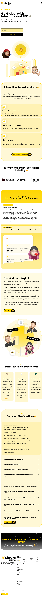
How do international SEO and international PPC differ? (18, 484)
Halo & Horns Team (21, 379)
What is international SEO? (10, 428)
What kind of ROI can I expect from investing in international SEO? (20, 489)
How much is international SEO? (12, 467)
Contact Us (38, 567)
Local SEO (19, 566)
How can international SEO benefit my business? (16, 472)
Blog (37, 565)
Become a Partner (32, 566)
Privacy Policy (21, 594)
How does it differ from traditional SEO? (14, 462)
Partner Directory (32, 563)
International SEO (20, 574)
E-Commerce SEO (19, 570)
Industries (25, 565)
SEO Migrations (19, 581)
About (37, 563)
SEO (18, 564)
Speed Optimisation (20, 584)
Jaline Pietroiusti (36, 379)
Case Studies (24, 567)
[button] (21, 208)
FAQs (24, 563)
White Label (18, 588)
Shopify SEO (18, 577)
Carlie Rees (7, 379)
